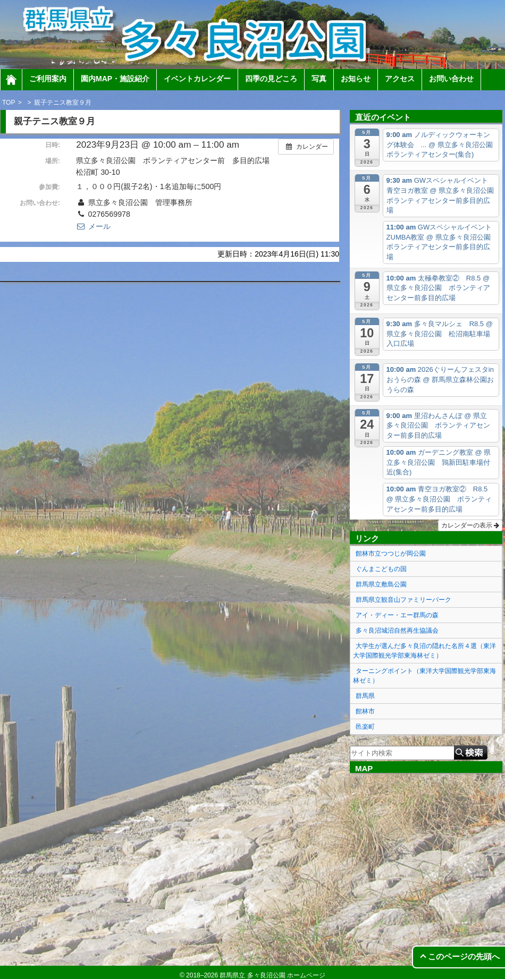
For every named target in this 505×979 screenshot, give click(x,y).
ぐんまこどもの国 (381, 569)
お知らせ (356, 78)
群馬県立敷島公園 (381, 584)
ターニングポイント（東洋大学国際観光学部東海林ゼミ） (424, 675)
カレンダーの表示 (470, 525)
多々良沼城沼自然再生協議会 (397, 630)
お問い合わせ (451, 78)
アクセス (400, 78)
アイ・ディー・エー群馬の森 (397, 615)
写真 (319, 78)
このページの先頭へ (464, 956)
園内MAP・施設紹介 (115, 78)
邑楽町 (365, 726)
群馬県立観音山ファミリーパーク (403, 599)
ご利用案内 (47, 78)
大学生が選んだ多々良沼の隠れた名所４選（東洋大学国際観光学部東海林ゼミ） (424, 650)
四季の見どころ (271, 78)
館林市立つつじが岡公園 (391, 553)
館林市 (365, 711)
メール (93, 226)
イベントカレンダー (197, 78)
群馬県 (365, 696)
